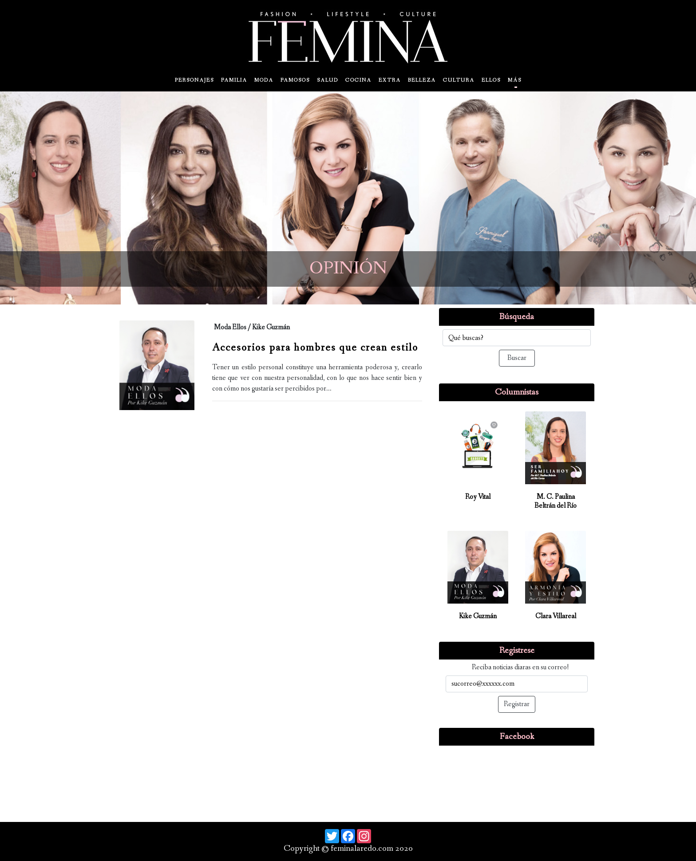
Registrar (517, 704)
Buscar (517, 358)
